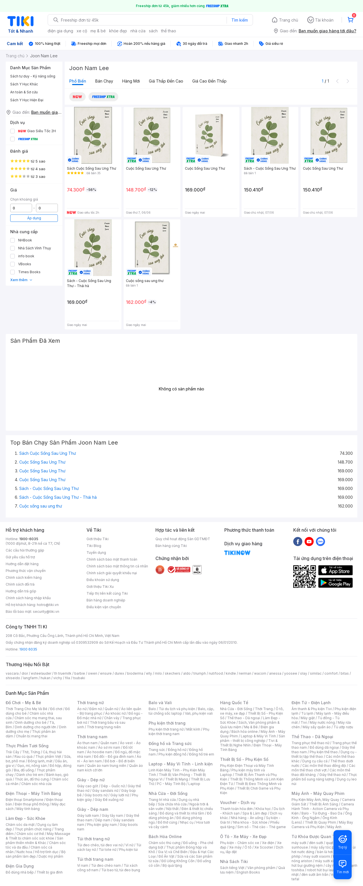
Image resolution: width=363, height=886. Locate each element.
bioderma (135, 673)
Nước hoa (24, 852)
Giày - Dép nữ (91, 779)
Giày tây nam (112, 815)
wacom (260, 673)
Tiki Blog (93, 546)
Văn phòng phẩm (261, 868)
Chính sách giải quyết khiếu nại (111, 573)
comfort (331, 673)
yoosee (290, 673)
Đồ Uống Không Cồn (178, 861)
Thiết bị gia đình (50, 872)
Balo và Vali (160, 702)
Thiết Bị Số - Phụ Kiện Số (244, 759)
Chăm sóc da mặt (20, 824)
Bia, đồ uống (24, 770)
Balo (152, 709)
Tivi (304, 722)
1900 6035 (28, 649)
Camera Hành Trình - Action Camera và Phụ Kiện (323, 808)
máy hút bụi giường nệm (322, 863)
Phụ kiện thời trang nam (179, 731)
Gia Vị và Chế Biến (172, 852)
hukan (45, 678)
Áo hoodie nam (99, 752)
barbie (79, 673)
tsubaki (79, 678)
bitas (345, 673)
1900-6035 (28, 539)
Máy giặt (308, 718)
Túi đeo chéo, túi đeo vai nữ (100, 845)
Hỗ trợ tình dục (46, 852)
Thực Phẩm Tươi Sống (27, 745)
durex (119, 673)
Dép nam (102, 820)
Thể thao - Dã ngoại (243, 718)
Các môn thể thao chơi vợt (323, 767)
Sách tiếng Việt (232, 868)
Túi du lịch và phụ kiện (177, 709)
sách (153, 30)
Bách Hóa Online (165, 836)
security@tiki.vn (46, 611)
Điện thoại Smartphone (24, 799)
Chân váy (111, 718)
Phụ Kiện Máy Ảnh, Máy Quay (315, 799)
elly (149, 673)
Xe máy (235, 847)
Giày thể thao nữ (332, 775)
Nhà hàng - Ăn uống (247, 818)
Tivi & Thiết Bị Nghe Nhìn (249, 742)
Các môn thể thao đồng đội (324, 765)
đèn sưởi (316, 843)
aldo (187, 673)
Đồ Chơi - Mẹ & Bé (23, 702)
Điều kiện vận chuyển (103, 607)
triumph (199, 673)
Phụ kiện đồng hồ (172, 754)
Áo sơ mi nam (109, 747)
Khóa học (263, 809)
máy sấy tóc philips (327, 847)
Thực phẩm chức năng (33, 829)
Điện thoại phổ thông (32, 804)
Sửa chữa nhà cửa (172, 804)
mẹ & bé (98, 30)
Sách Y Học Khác (24, 84)
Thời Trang (264, 709)
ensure (106, 673)
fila (67, 678)
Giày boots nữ (96, 795)
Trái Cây (12, 752)
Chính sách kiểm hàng (24, 577)
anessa (275, 673)
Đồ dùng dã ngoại (324, 747)
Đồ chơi (56, 709)
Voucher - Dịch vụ (237, 802)
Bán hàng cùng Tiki (171, 546)
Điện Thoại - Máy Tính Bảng (33, 793)
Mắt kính (193, 729)
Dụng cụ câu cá (315, 761)
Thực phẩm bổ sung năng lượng (324, 777)
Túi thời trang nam (95, 859)
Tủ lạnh (307, 713)
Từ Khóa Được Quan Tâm (316, 836)
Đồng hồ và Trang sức (170, 743)
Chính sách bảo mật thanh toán (111, 559)
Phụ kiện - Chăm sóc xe (239, 843)
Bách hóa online (244, 731)
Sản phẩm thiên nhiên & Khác (34, 840)
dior (25, 673)
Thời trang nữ (90, 702)
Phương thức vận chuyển (26, 571)
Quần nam (108, 743)
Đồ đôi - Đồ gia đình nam (114, 756)
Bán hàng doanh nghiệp (105, 600)
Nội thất (172, 809)
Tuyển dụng (96, 552)
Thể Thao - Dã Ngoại (312, 736)
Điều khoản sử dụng (102, 580)
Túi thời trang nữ (93, 838)
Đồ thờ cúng (167, 822)
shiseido (13, 678)
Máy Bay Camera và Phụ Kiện (322, 824)
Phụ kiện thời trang (167, 723)
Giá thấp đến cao (166, 81)
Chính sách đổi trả (20, 584)
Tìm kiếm (239, 20)
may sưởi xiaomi (316, 856)
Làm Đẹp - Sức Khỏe (25, 818)
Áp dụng (34, 218)
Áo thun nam (87, 743)
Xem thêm (21, 280)
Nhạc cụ (186, 822)
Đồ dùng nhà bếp (20, 872)
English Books (248, 872)
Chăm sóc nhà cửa (36, 784)
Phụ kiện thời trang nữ (166, 729)
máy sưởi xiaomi (328, 861)
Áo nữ (81, 709)
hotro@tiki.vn (48, 605)
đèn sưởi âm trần (314, 874)
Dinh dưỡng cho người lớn (35, 727)
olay (303, 673)
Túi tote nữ (107, 849)
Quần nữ (111, 709)
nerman (245, 673)
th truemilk (62, 673)
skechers (172, 673)
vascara (12, 673)
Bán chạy (104, 81)
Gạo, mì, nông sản (32, 765)
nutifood (216, 673)
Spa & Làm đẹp (254, 813)
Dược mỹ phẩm (51, 856)
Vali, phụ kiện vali (199, 713)
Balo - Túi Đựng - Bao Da (321, 813)
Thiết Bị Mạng (176, 779)
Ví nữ (129, 845)
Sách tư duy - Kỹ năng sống (32, 76)
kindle (231, 673)
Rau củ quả (23, 756)
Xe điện (268, 843)
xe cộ (82, 30)
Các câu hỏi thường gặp (25, 550)
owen (92, 673)
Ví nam (82, 865)
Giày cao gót (87, 786)
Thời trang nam (92, 736)
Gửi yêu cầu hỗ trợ (20, 557)
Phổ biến (77, 81)
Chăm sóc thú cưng (164, 843)
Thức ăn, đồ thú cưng (32, 779)
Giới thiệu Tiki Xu (100, 586)
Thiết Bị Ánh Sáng (323, 804)
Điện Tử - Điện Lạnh (311, 702)
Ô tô (248, 847)
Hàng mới (131, 81)
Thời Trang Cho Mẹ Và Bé (26, 709)
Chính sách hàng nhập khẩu (28, 598)
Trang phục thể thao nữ (310, 743)
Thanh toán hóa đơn (236, 809)
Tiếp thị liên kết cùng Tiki (107, 593)
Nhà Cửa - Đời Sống (168, 793)
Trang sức (157, 750)
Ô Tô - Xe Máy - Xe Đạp (243, 836)
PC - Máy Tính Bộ (171, 784)
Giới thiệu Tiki (97, 539)
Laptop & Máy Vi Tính (258, 736)
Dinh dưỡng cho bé (31, 722)
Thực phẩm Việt (48, 756)
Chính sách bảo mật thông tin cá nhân (117, 566)
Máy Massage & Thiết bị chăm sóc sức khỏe (38, 836)
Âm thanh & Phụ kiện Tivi (312, 709)
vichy (57, 678)
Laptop (194, 784)
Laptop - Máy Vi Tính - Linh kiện (181, 763)
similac (316, 673)
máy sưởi (299, 843)
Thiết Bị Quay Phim (320, 822)
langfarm (30, 678)
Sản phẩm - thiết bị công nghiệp (252, 738)
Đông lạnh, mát (40, 761)
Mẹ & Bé (251, 727)
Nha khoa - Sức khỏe (250, 822)
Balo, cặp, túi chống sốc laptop (181, 711)
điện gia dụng (60, 30)
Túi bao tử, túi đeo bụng (120, 870)
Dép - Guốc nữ (113, 786)
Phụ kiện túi (128, 849)
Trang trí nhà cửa (162, 799)
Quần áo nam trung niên (106, 765)
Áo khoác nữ (115, 713)
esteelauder (41, 673)
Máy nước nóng (322, 722)
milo (158, 673)
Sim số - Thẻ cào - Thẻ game (261, 827)
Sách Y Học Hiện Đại (26, 100)
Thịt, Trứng (31, 752)
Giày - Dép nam (92, 809)
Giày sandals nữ (105, 790)
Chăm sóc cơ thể (30, 834)
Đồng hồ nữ (177, 750)
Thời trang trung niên (104, 727)
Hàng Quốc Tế (234, 702)
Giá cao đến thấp (209, 81)
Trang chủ (288, 20)
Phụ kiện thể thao (324, 752)
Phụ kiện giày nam (102, 824)
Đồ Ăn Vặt (166, 856)
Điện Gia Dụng (20, 866)
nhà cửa (137, 30)
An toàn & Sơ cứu (24, 92)
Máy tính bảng (28, 809)
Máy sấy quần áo (317, 727)
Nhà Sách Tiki (234, 861)
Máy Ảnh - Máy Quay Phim (318, 793)
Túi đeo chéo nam (106, 865)
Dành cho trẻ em (29, 775)
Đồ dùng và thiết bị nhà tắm (182, 813)
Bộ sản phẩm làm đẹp (36, 854)
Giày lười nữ (119, 795)
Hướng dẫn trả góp (21, 591)
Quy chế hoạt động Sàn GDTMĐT (182, 539)
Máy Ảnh (334, 827)
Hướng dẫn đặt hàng (22, 564)
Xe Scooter (263, 847)
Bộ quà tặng (172, 865)
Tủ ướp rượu (343, 727)
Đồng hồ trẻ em (201, 754)
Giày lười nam (88, 815)
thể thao (168, 30)
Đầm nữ (95, 709)
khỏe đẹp (118, 30)
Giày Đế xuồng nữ (109, 799)
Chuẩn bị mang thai (31, 736)
